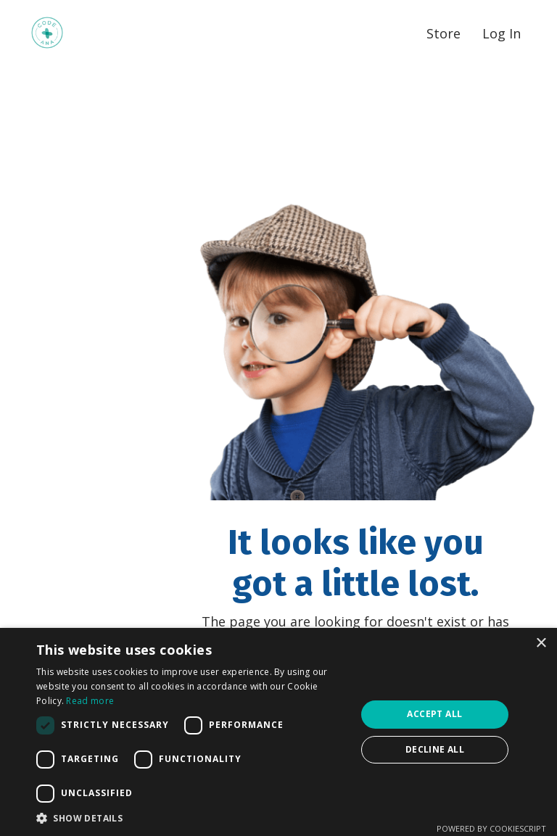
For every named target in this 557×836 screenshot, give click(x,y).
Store (443, 33)
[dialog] (278, 732)
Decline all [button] (434, 749)
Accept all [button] (434, 714)
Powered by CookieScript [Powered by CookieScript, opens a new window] (491, 828)
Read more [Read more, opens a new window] (90, 701)
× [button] (540, 643)
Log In (501, 33)
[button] (191, 818)
